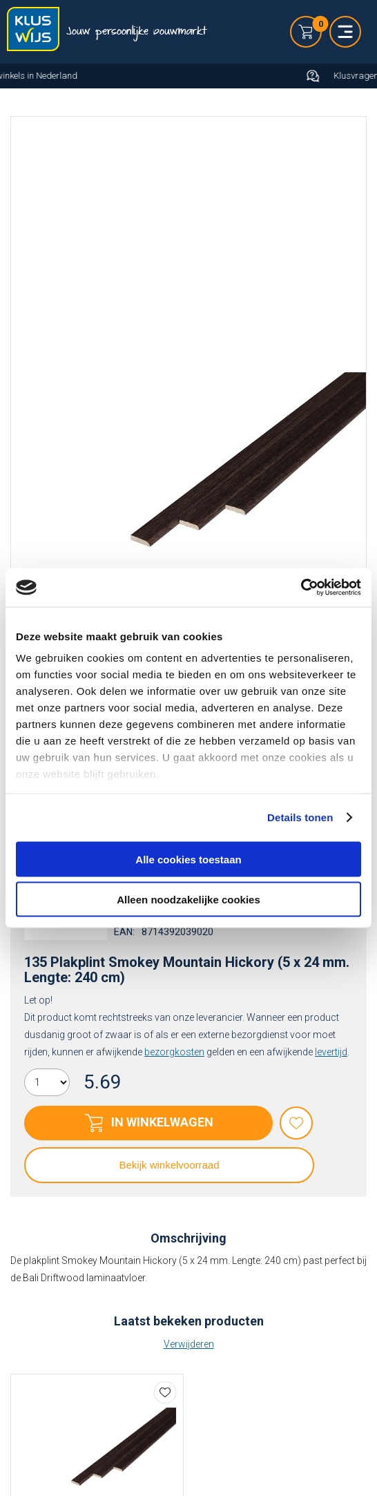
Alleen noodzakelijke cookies (188, 899)
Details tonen (300, 817)
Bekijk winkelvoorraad (169, 1165)
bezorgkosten (174, 1051)
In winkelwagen (162, 1122)
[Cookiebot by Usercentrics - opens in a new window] (300, 588)
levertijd (331, 1051)
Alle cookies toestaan (188, 859)
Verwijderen (189, 1344)
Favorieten (296, 1123)
